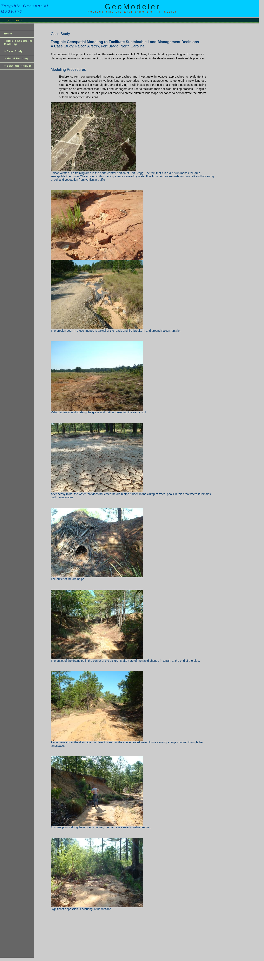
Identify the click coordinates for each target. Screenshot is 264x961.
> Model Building (16, 58)
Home (8, 33)
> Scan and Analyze (18, 65)
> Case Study (13, 51)
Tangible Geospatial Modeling (18, 42)
